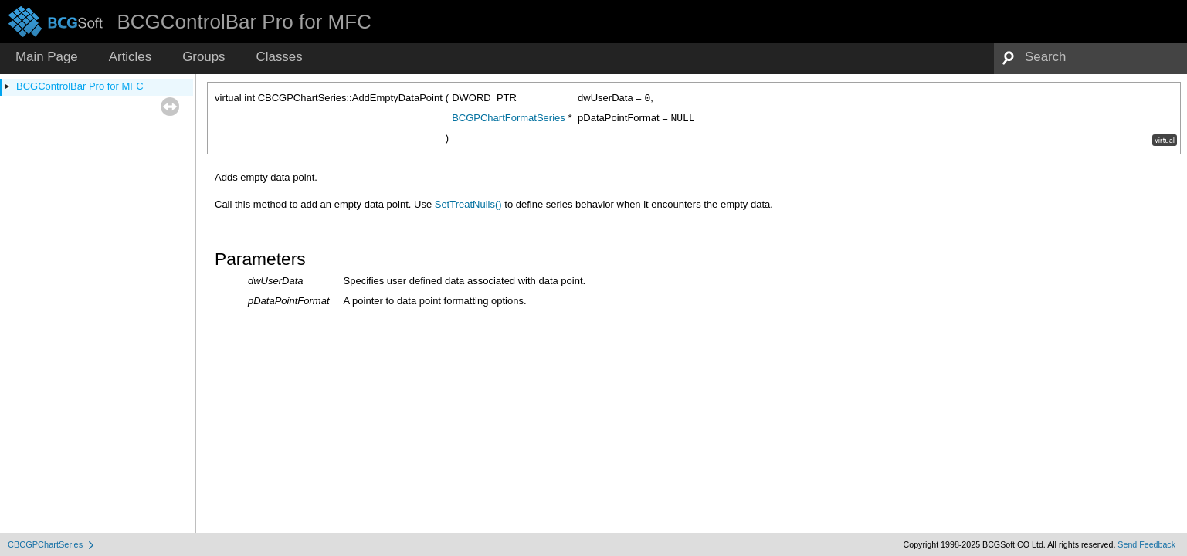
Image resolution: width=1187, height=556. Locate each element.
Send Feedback (1146, 544)
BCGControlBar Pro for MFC (80, 86)
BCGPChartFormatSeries (508, 118)
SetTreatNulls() (468, 204)
